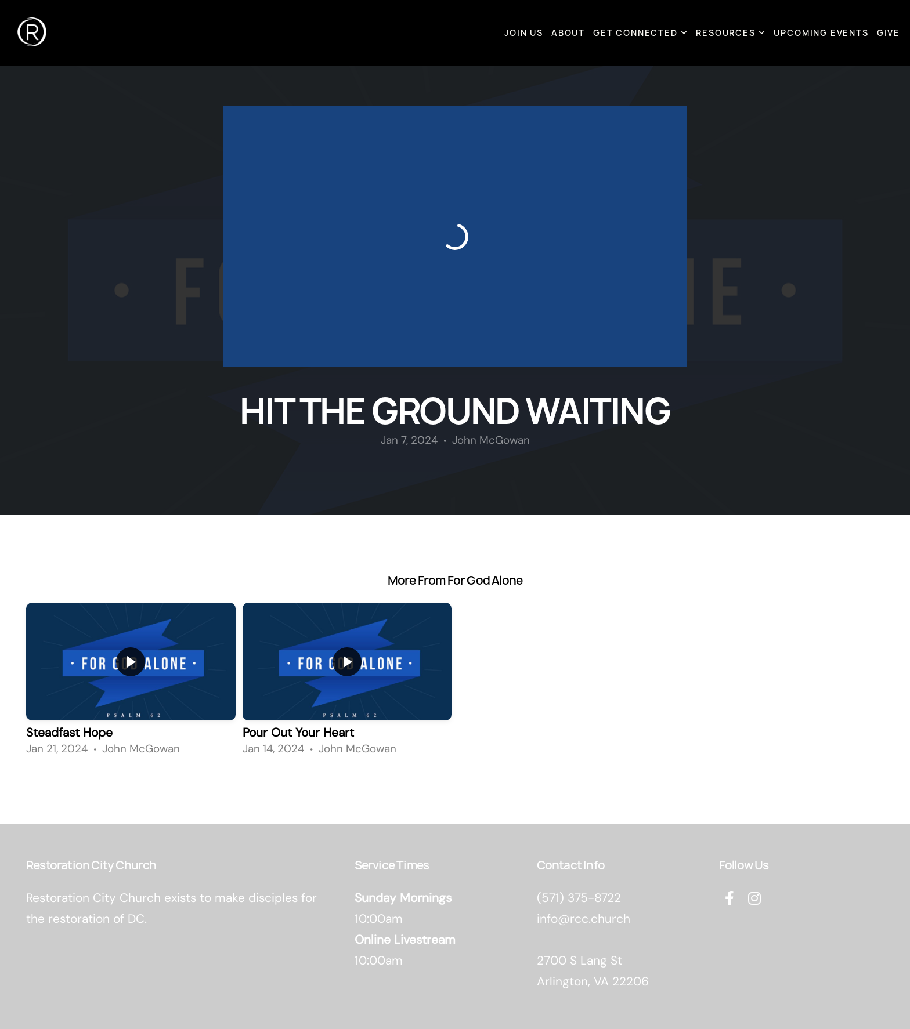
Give (888, 32)
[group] (131, 682)
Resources (730, 32)
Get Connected (640, 32)
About (568, 32)
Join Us (523, 32)
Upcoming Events (821, 32)
